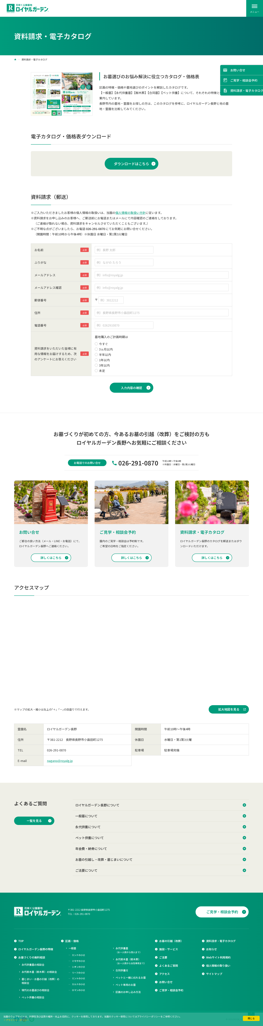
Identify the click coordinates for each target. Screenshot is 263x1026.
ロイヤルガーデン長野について (97, 805)
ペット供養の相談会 (33, 997)
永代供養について (88, 826)
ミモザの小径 (78, 961)
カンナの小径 (78, 955)
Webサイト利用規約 (218, 957)
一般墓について (86, 816)
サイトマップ (214, 974)
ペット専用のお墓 (126, 984)
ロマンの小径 (78, 990)
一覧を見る (34, 820)
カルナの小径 (78, 984)
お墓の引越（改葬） (171, 941)
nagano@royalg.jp (60, 760)
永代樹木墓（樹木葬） (131, 961)
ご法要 (163, 957)
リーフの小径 (78, 972)
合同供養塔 (122, 970)
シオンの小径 (78, 966)
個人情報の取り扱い (218, 966)
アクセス (164, 974)
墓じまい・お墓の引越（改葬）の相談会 (40, 981)
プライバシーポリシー (17, 1020)
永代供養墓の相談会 (33, 964)
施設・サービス (168, 949)
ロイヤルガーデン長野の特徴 (35, 949)
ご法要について (86, 870)
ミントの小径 (78, 978)
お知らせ (211, 949)
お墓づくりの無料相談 (31, 957)
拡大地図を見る (228, 709)
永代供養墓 (129, 950)
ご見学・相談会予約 (222, 911)
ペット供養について (89, 837)
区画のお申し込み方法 (128, 992)
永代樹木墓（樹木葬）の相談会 (39, 972)
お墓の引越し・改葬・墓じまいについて (104, 859)
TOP (21, 941)
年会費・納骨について (91, 848)
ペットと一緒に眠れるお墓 (131, 977)
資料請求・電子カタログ (221, 941)
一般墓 (72, 948)
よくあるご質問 (168, 966)
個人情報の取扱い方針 (130, 212)
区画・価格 (72, 941)
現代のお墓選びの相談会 (35, 990)
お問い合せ (166, 982)
